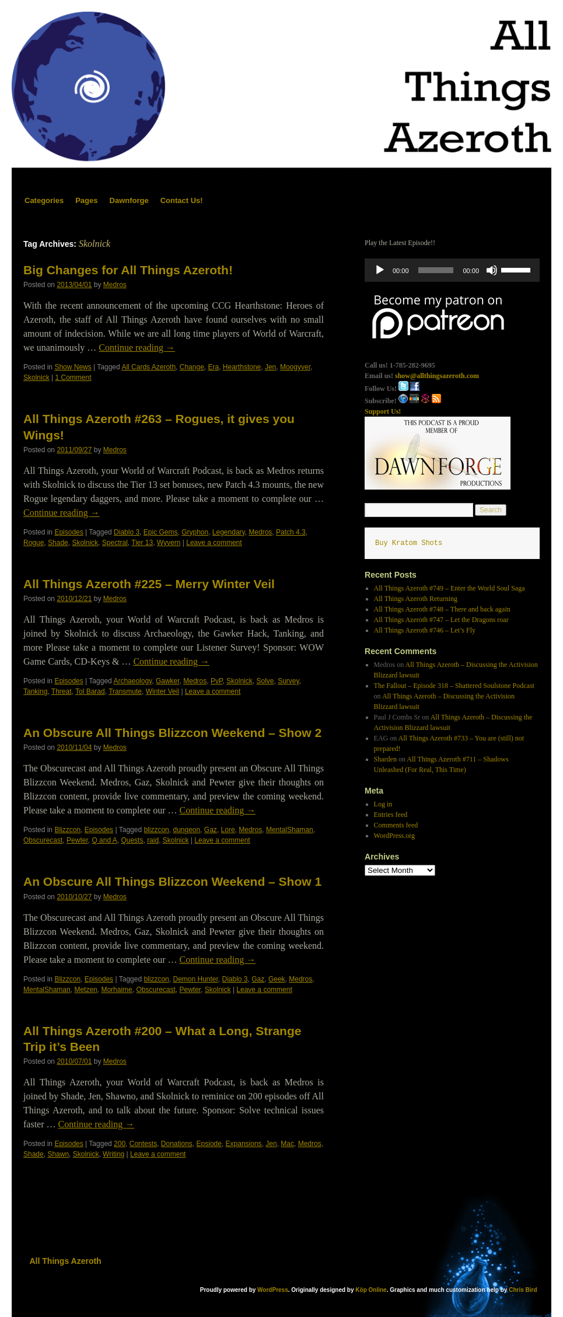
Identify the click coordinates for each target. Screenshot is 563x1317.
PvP (216, 681)
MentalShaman (289, 830)
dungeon (186, 830)
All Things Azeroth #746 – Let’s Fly (424, 630)
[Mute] (492, 270)
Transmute (125, 691)
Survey (288, 681)
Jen (270, 367)
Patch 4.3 (291, 532)
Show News (72, 367)
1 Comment (73, 377)
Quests (132, 840)
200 (119, 1144)
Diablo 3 (126, 532)
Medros (115, 285)
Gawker (168, 681)
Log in (383, 804)
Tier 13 (142, 543)
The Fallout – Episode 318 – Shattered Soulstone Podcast (454, 686)
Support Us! (383, 411)
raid (153, 840)
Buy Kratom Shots (408, 543)
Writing (113, 1154)
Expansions (244, 1144)
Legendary (228, 532)
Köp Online (370, 1290)
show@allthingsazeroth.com (437, 376)
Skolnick (36, 377)
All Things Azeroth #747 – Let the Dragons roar (441, 620)
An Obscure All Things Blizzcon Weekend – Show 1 (172, 881)
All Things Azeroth (66, 1261)
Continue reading (137, 347)
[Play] (380, 270)
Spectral (115, 543)
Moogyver (295, 367)
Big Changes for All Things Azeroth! (128, 270)
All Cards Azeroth (148, 367)
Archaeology (132, 681)
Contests (143, 1144)
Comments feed (396, 825)
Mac (287, 1144)
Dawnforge (129, 200)
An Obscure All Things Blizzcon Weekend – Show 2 (172, 732)
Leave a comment (214, 543)
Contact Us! (181, 200)
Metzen (85, 990)
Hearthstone (242, 367)
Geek (276, 979)
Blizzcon (67, 830)
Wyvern (169, 543)
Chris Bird (523, 1290)
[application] (452, 270)
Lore (228, 830)
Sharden (385, 759)
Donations (177, 1144)
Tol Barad (90, 691)
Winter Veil (162, 691)
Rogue (33, 543)
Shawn (58, 1154)
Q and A (104, 840)
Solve (265, 681)
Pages (86, 200)
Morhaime (116, 990)
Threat (61, 691)
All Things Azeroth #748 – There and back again (442, 609)
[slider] (436, 270)
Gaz (210, 830)
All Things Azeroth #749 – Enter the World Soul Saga (449, 588)
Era (213, 367)
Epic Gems (161, 532)
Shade (58, 543)
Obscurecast (42, 840)
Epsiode (209, 1144)
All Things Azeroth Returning (415, 599)
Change (192, 367)
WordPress (272, 1290)
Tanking (35, 691)
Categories (44, 200)
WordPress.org (394, 836)
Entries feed (391, 815)
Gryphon (194, 532)
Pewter (77, 840)
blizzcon (156, 830)
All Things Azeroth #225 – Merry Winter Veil (149, 584)
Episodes (68, 532)
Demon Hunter (195, 979)
